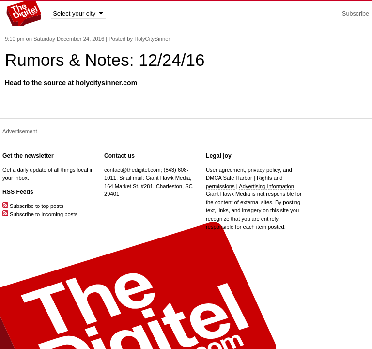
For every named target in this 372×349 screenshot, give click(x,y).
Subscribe (355, 13)
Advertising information (266, 186)
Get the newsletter (28, 155)
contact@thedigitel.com (132, 170)
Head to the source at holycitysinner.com (71, 83)
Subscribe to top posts (32, 206)
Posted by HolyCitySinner (139, 39)
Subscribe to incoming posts (40, 214)
